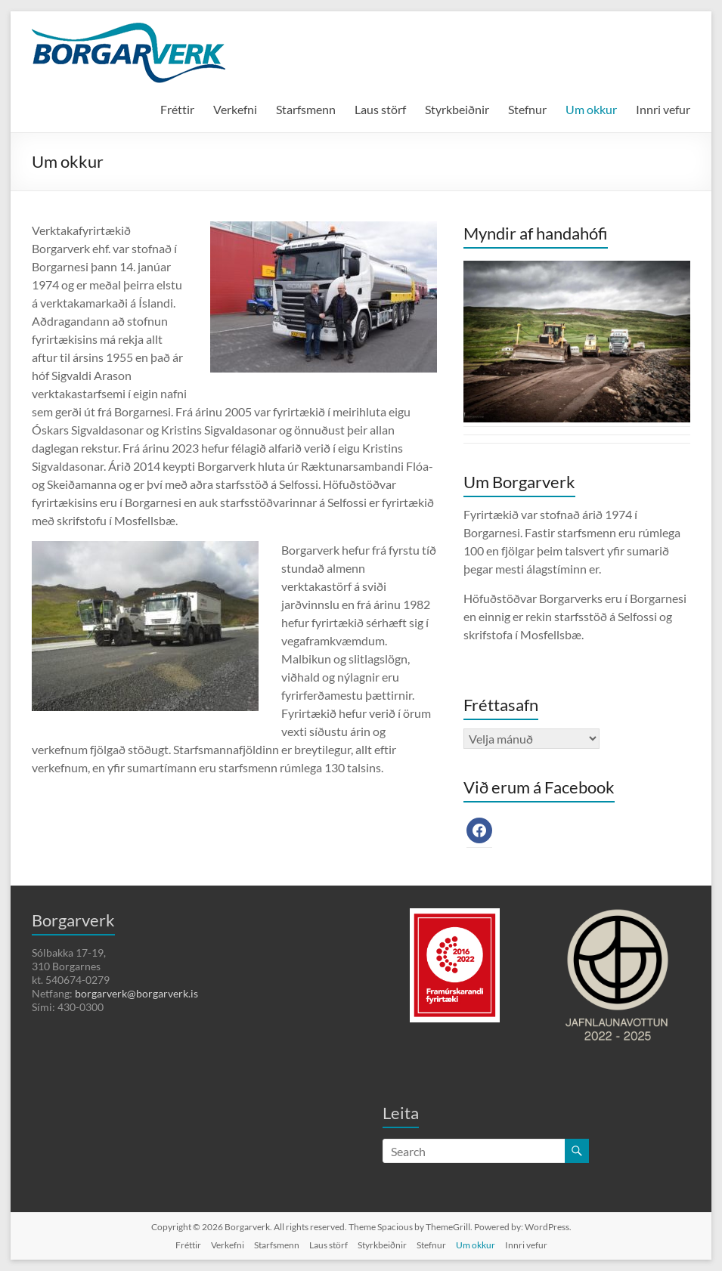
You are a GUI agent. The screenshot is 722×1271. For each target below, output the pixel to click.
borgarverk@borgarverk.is (136, 993)
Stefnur (527, 109)
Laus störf (380, 109)
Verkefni (235, 109)
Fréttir (177, 109)
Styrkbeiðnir (457, 109)
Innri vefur (663, 109)
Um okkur (591, 109)
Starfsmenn (306, 109)
